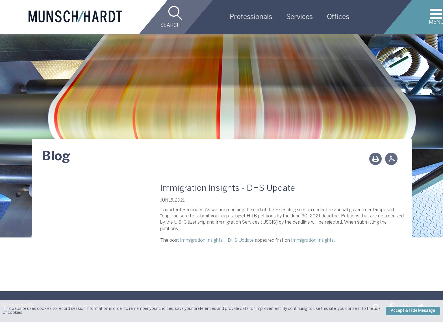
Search (170, 25)
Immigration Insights (312, 240)
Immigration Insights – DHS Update (217, 240)
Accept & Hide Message (413, 311)
